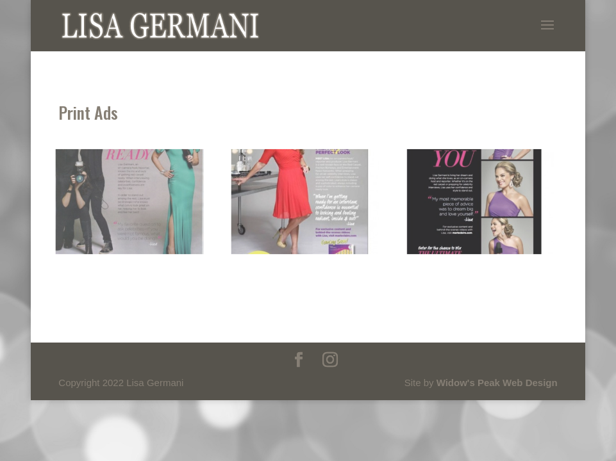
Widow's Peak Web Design (497, 382)
